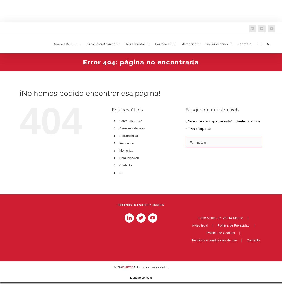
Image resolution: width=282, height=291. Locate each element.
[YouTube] (152, 218)
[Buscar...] (224, 142)
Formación (126, 143)
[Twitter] (141, 218)
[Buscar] (191, 142)
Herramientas (128, 136)
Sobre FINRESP (130, 121)
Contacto (125, 165)
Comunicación (129, 158)
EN (121, 173)
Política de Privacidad (233, 225)
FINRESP (127, 267)
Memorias (126, 150)
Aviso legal (200, 225)
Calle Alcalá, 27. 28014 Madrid (220, 218)
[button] (268, 44)
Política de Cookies (221, 233)
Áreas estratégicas (132, 128)
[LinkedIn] (129, 218)
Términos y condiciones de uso (214, 240)
